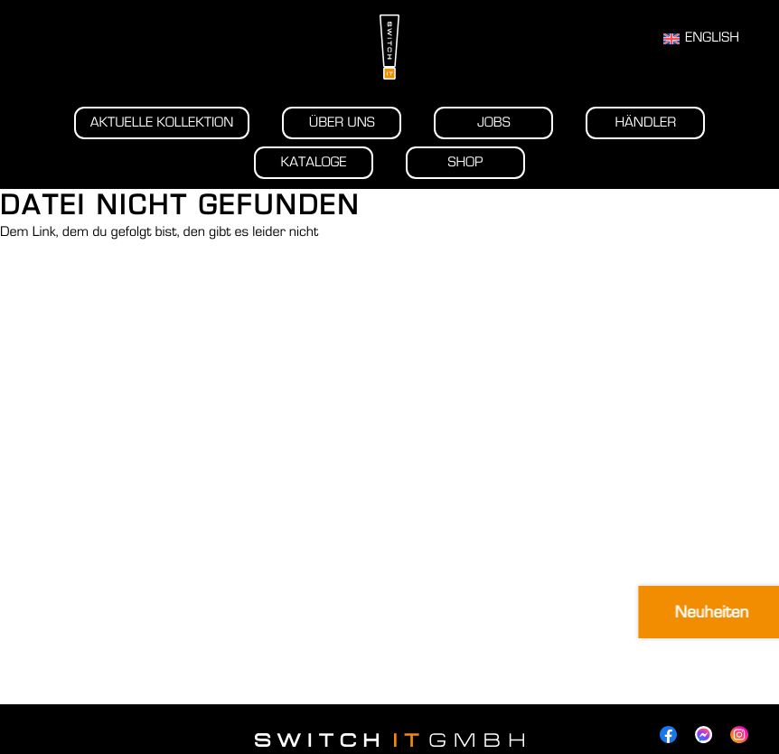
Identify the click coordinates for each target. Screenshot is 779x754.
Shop (465, 163)
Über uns (342, 123)
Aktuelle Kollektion (162, 123)
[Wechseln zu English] (701, 39)
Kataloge (314, 163)
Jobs (494, 123)
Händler (645, 123)
